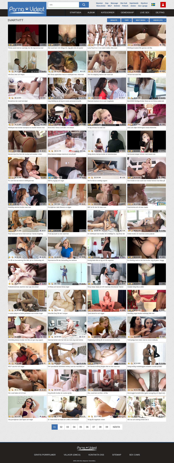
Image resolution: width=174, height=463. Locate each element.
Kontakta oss (96, 455)
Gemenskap (127, 12)
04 (74, 427)
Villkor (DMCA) (72, 455)
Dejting (160, 12)
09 (107, 427)
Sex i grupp (142, 6)
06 (87, 427)
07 (94, 427)
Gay (106, 3)
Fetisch (125, 6)
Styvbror (144, 3)
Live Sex (144, 12)
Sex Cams (134, 455)
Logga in (163, 4)
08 (100, 427)
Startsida (75, 12)
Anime (133, 6)
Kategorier (107, 12)
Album (91, 12)
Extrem (117, 6)
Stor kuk (123, 3)
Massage (114, 3)
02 (61, 427)
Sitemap (116, 455)
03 (67, 427)
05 (81, 427)
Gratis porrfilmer (45, 455)
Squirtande (134, 3)
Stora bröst (100, 6)
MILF (110, 6)
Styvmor (99, 3)
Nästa (116, 427)
